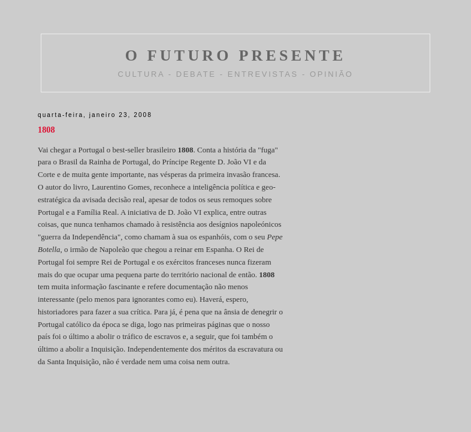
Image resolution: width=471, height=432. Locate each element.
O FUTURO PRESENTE (235, 55)
